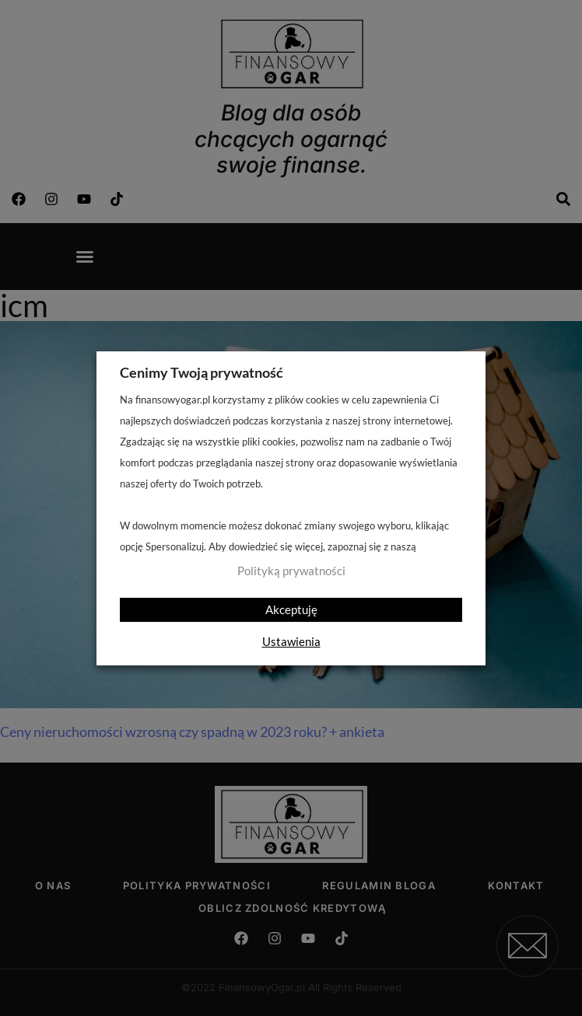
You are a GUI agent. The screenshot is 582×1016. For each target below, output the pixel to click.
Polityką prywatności (291, 571)
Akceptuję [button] (291, 609)
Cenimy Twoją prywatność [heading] (201, 372)
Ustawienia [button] (291, 641)
